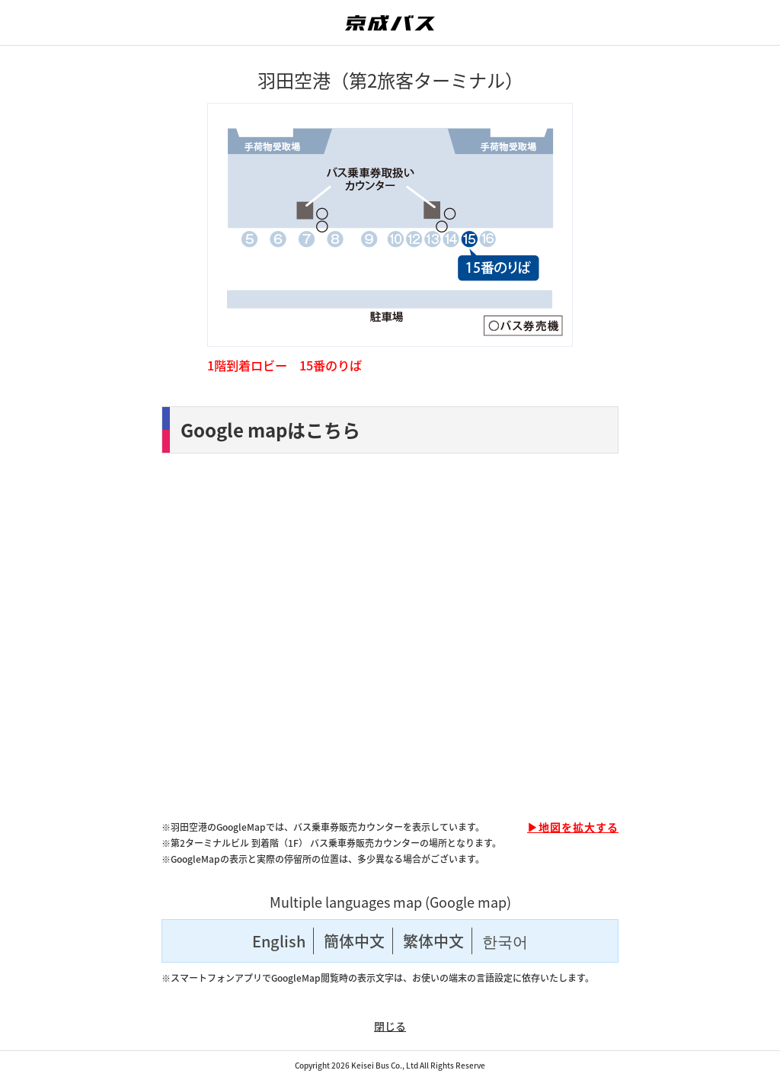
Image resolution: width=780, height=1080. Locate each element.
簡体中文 (354, 941)
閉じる (390, 1026)
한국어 (505, 941)
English (278, 941)
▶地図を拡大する (573, 827)
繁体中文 (433, 941)
